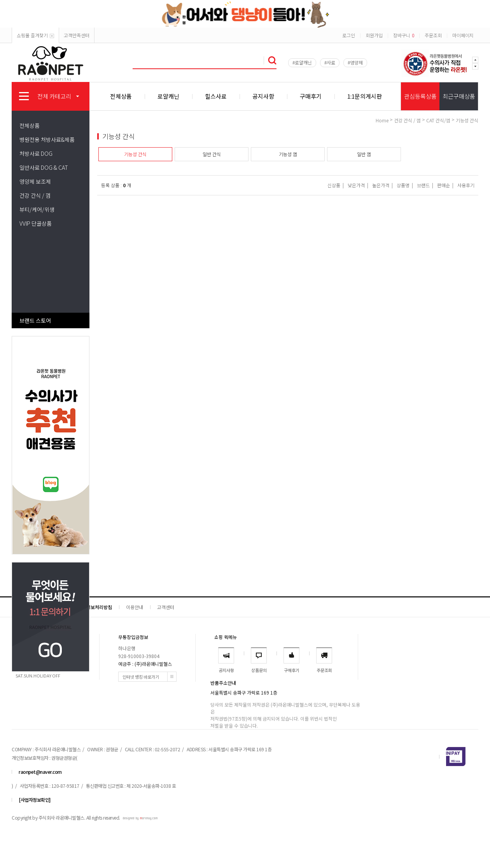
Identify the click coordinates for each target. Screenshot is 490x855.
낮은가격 (356, 185)
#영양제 (355, 62)
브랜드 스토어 (35, 320)
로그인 (348, 35)
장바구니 (403, 35)
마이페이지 (463, 35)
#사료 (329, 62)
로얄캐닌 (168, 96)
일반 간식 (212, 154)
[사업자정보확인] (35, 799)
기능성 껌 (288, 154)
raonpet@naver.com (40, 771)
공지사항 (263, 96)
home (382, 120)
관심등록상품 (420, 96)
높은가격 (380, 185)
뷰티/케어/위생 (36, 209)
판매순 (443, 185)
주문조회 (433, 35)
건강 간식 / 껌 (35, 195)
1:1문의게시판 (364, 96)
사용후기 (465, 185)
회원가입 (374, 35)
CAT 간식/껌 (438, 120)
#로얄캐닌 (302, 62)
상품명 (403, 185)
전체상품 (121, 96)
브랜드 (423, 185)
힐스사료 (216, 96)
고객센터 (165, 607)
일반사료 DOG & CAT (43, 167)
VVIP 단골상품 (35, 223)
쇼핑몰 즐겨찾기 (35, 35)
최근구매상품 (459, 96)
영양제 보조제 (35, 181)
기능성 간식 (467, 120)
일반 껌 (364, 154)
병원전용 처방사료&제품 (47, 139)
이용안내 (134, 607)
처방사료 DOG (35, 153)
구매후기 (311, 96)
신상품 (333, 185)
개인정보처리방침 (95, 607)
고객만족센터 (76, 35)
